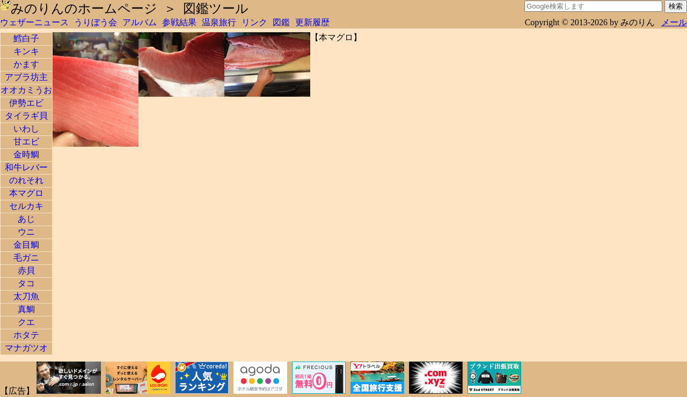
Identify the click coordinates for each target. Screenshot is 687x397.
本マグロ (26, 193)
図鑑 (281, 22)
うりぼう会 (95, 22)
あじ (26, 218)
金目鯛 (26, 244)
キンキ (26, 51)
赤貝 (26, 270)
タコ (26, 283)
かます (26, 64)
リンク (254, 22)
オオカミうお (26, 90)
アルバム (139, 22)
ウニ (26, 231)
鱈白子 (26, 38)
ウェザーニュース (34, 22)
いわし (26, 128)
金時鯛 (26, 154)
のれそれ (26, 180)
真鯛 (26, 309)
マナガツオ (26, 347)
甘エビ (26, 141)
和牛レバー (26, 167)
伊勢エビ (26, 102)
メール (674, 22)
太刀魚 (26, 296)
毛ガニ (26, 257)
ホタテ (26, 335)
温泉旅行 (219, 22)
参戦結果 (179, 22)
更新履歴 (312, 22)
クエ (26, 322)
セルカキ (26, 206)
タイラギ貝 (26, 115)
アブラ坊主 (26, 77)
